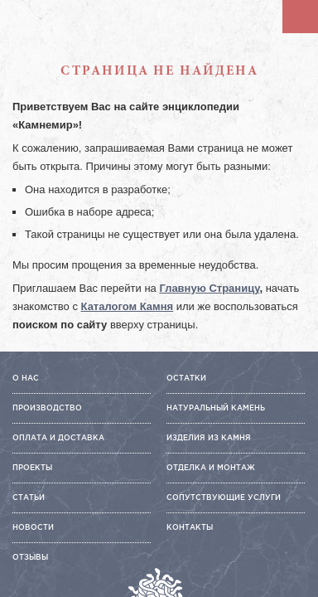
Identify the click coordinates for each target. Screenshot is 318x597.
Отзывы (30, 557)
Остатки (186, 378)
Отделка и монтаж (210, 467)
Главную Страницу (209, 288)
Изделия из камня (208, 437)
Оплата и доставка (58, 437)
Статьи (28, 497)
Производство (47, 408)
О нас (25, 378)
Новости (33, 527)
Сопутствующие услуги (223, 497)
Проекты (32, 467)
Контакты (189, 527)
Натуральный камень (215, 408)
